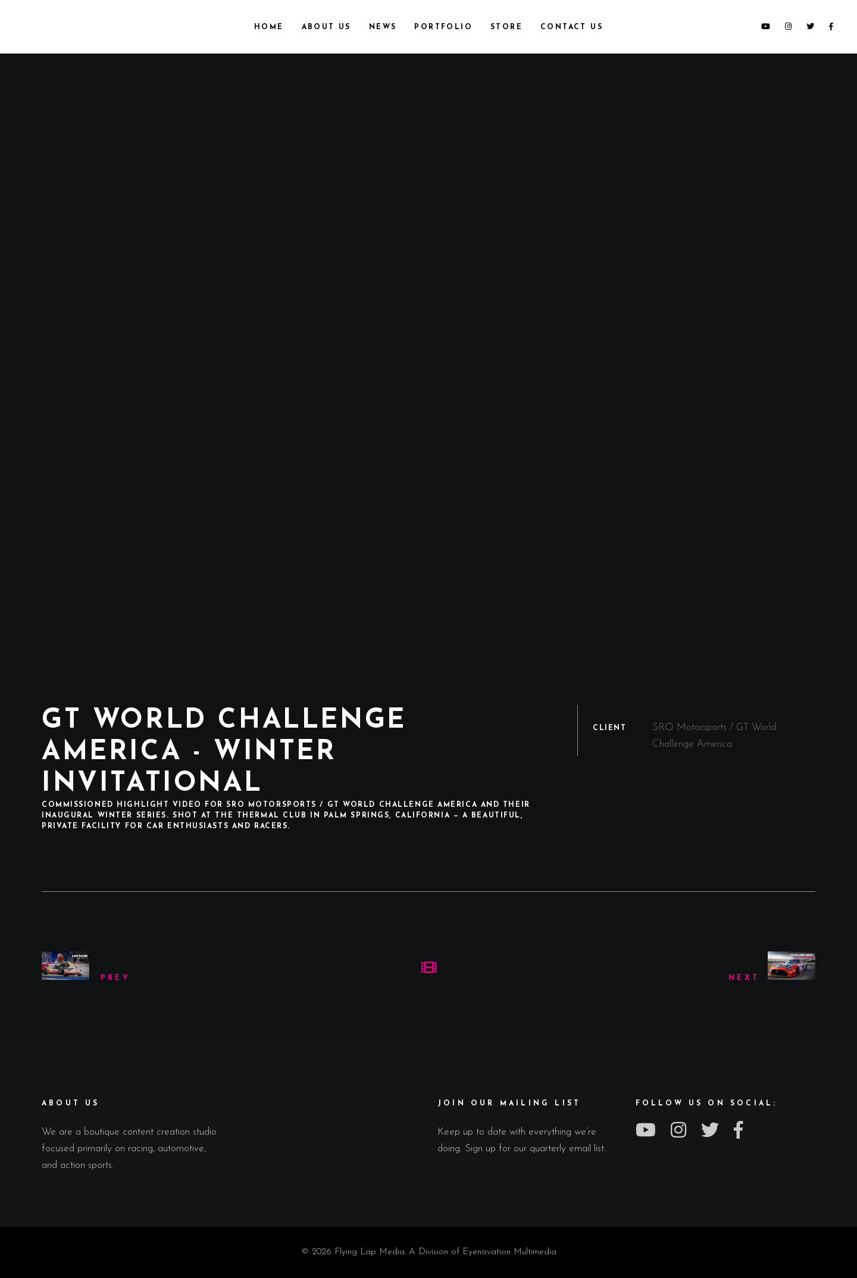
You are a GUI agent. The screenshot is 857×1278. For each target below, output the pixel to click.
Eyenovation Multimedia (509, 1252)
